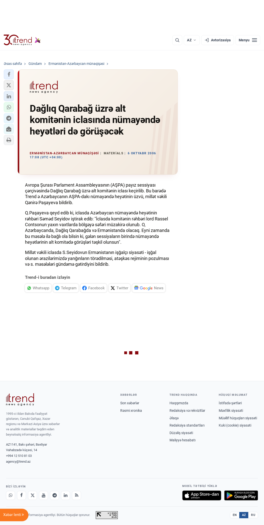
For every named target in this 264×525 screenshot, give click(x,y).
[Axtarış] (177, 40)
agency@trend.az (18, 461)
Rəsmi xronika (131, 411)
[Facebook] (21, 495)
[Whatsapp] (10, 495)
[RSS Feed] (76, 495)
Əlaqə (174, 418)
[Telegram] (54, 495)
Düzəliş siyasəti (181, 433)
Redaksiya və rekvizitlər (187, 411)
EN (235, 515)
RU (253, 515)
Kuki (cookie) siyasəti (235, 425)
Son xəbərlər (129, 403)
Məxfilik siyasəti (231, 411)
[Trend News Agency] (20, 399)
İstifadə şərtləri (230, 403)
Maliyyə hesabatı (183, 440)
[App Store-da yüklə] (201, 495)
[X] (32, 495)
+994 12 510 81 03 (19, 456)
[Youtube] (43, 495)
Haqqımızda (179, 403)
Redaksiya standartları (187, 425)
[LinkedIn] (65, 495)
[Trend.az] (22, 40)
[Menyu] (248, 40)
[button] (9, 74)
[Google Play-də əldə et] (241, 495)
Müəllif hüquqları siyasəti (238, 418)
